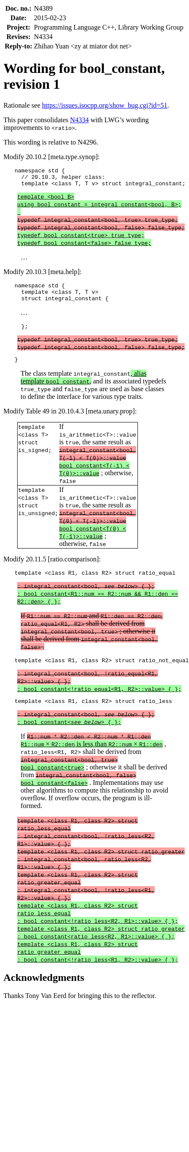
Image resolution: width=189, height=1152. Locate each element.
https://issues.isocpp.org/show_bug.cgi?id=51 (105, 105)
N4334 (79, 120)
